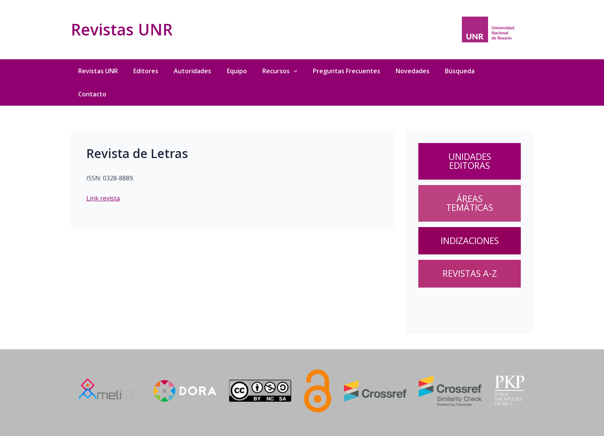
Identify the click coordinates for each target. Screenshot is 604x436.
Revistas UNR (122, 29)
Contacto (91, 94)
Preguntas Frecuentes (347, 71)
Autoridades (192, 71)
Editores (145, 71)
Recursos (279, 70)
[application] (293, 70)
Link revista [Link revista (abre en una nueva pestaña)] (103, 198)
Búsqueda (461, 71)
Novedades (413, 71)
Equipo (236, 71)
